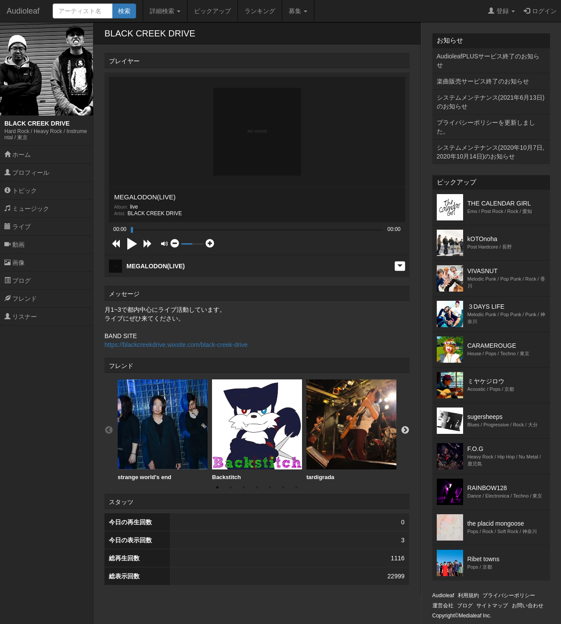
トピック (20, 190)
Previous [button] (108, 430)
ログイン (540, 10)
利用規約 (468, 595)
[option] (163, 430)
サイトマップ (492, 605)
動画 (14, 244)
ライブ (17, 226)
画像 (14, 262)
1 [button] (217, 487)
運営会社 (442, 605)
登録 (501, 10)
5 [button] (270, 487)
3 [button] (243, 487)
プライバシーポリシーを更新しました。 (486, 127)
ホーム (17, 154)
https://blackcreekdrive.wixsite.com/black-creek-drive (176, 344)
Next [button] (405, 430)
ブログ (17, 280)
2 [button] (230, 487)
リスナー (20, 316)
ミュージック (26, 208)
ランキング (260, 10)
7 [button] (296, 487)
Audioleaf (23, 11)
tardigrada (351, 429)
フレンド (20, 298)
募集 (298, 10)
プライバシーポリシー (508, 595)
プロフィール (26, 172)
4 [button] (256, 487)
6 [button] (283, 487)
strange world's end (163, 429)
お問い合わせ (527, 605)
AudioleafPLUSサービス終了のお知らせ (488, 61)
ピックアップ (212, 10)
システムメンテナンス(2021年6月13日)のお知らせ (491, 102)
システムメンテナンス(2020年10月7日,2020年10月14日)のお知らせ (490, 152)
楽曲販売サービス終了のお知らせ (483, 81)
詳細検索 (165, 10)
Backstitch (257, 429)
